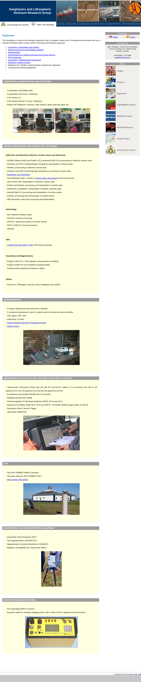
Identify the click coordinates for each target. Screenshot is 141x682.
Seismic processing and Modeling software (26, 50)
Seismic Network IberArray (18, 323)
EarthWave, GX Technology (18, 175)
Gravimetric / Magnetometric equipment (24, 60)
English (115, 37)
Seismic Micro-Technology (46, 178)
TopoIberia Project (38, 323)
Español (132, 37)
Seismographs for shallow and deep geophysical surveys (31, 55)
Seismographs (14, 52)
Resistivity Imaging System (19, 62)
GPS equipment (14, 57)
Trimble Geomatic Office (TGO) (20, 245)
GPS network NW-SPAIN (17, 480)
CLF (139, 674)
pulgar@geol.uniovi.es (122, 57)
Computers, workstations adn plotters (23, 47)
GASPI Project (13, 326)
